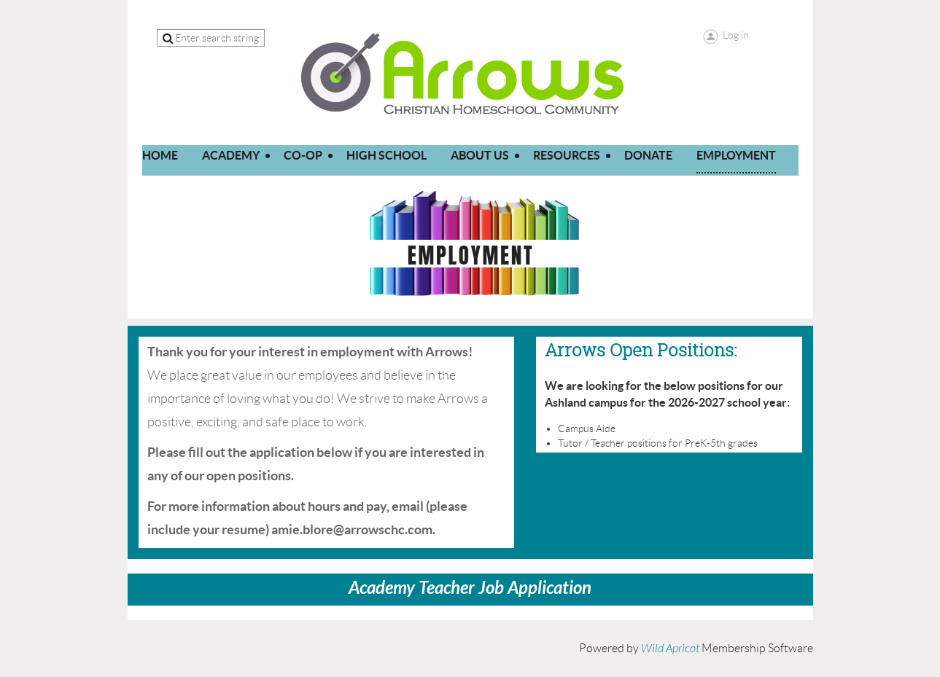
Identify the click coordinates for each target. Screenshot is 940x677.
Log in (736, 35)
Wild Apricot (670, 648)
